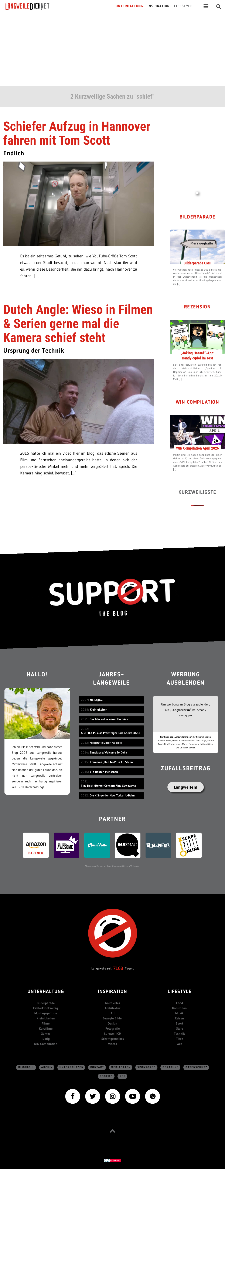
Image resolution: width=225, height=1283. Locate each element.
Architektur (112, 1008)
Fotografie (112, 1028)
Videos (112, 1044)
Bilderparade (197, 217)
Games (45, 1034)
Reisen (179, 1018)
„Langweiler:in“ (180, 710)
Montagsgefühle (45, 1013)
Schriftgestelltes (112, 1039)
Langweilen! (185, 787)
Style (179, 1028)
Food (179, 1003)
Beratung (171, 1067)
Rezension (197, 307)
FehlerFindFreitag (45, 1008)
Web (179, 1044)
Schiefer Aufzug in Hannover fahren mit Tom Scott (76, 133)
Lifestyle (179, 991)
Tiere (179, 1039)
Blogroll (26, 1067)
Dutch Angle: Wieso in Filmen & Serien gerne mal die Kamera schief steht (78, 323)
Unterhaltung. (130, 6)
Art (112, 1013)
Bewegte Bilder (112, 1018)
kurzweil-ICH (112, 1034)
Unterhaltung (45, 991)
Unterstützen (71, 1067)
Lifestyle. (184, 6)
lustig (46, 1039)
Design (112, 1023)
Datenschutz (196, 1067)
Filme (46, 1023)
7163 (118, 968)
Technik (179, 1034)
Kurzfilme (45, 1028)
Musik (179, 1013)
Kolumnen (179, 1008)
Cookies (106, 1076)
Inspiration (112, 991)
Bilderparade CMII (197, 263)
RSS (123, 1076)
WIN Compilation (197, 402)
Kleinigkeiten (46, 1018)
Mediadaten (121, 1067)
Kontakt (97, 1067)
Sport (179, 1023)
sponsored (146, 1067)
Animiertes (112, 1003)
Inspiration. (159, 6)
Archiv (47, 1067)
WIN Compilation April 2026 (197, 448)
